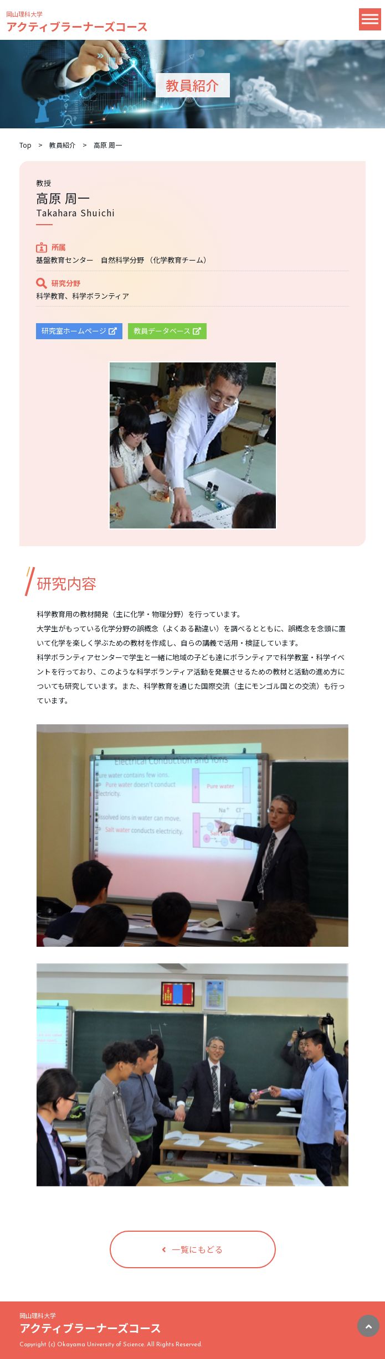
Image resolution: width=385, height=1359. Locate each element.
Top (25, 144)
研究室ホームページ (79, 330)
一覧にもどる (193, 1249)
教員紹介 (62, 144)
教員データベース (167, 330)
